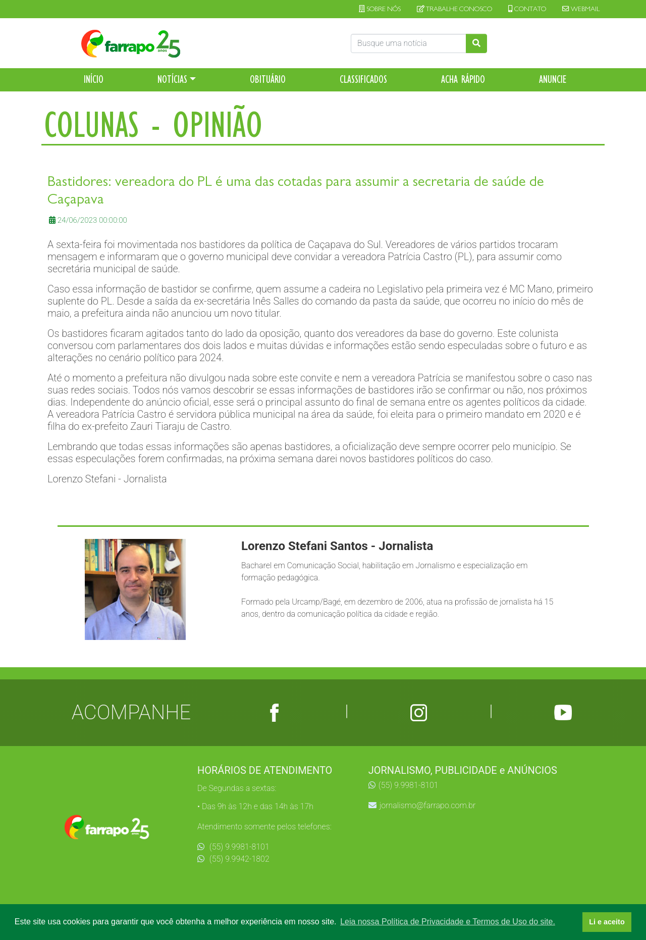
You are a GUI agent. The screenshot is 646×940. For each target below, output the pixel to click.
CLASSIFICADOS (363, 79)
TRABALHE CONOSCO (454, 9)
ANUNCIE (553, 79)
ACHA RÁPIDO (463, 79)
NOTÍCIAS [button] (172, 79)
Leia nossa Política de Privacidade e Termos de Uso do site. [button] (447, 921)
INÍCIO (93, 79)
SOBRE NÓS (380, 9)
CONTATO (527, 9)
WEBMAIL (581, 9)
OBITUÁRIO (268, 79)
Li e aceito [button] (606, 922)
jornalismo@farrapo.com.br (422, 805)
